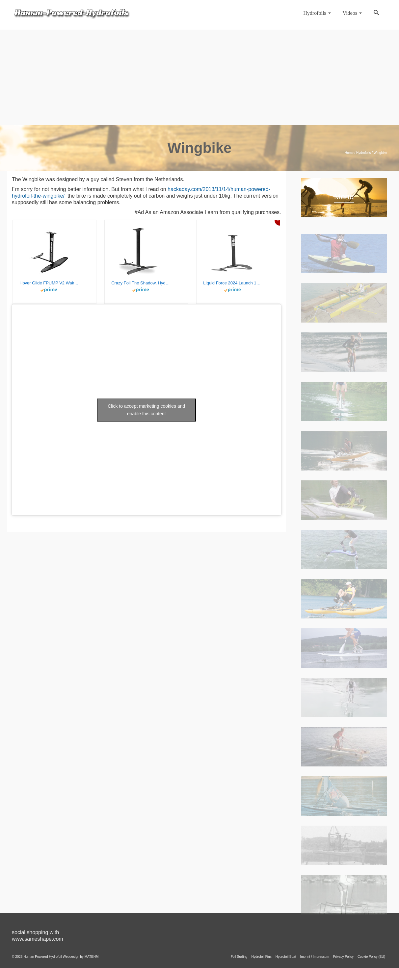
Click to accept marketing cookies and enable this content (146, 409)
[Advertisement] (199, 76)
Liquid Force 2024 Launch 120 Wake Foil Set (232, 282)
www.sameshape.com (37, 939)
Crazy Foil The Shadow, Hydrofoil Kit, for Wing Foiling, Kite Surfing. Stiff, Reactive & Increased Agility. (141, 282)
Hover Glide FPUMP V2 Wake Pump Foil (49, 282)
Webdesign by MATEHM (81, 956)
